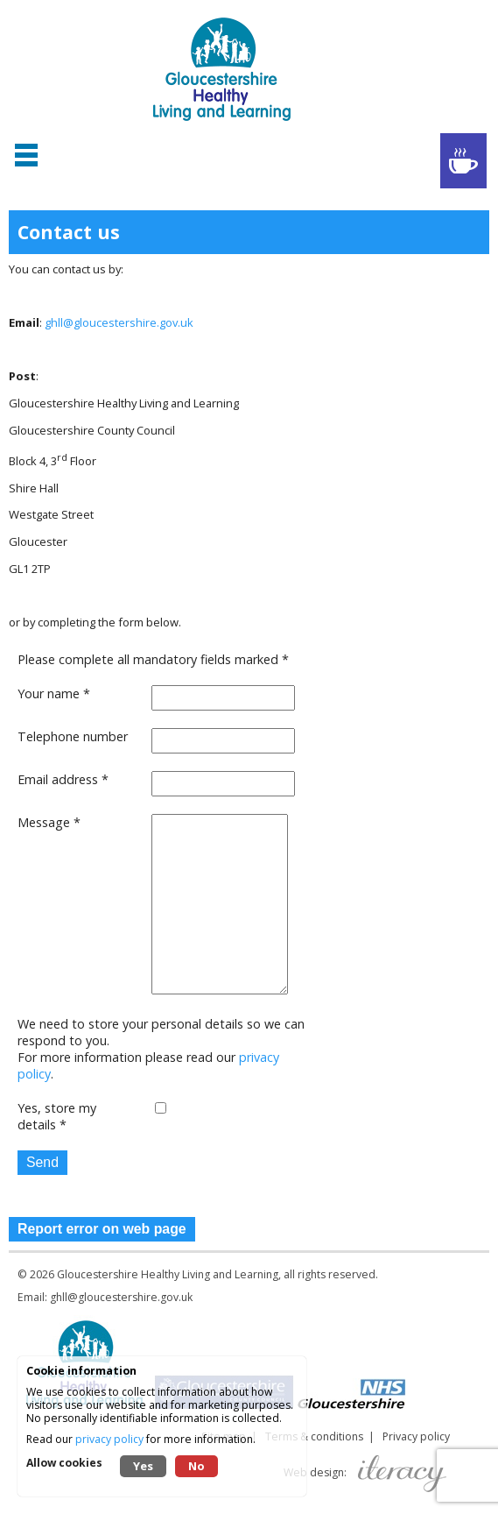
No (196, 1466)
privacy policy (109, 1439)
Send (42, 1162)
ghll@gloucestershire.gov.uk (119, 322)
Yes (143, 1466)
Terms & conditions (314, 1436)
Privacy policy (416, 1436)
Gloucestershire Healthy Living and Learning (167, 1274)
